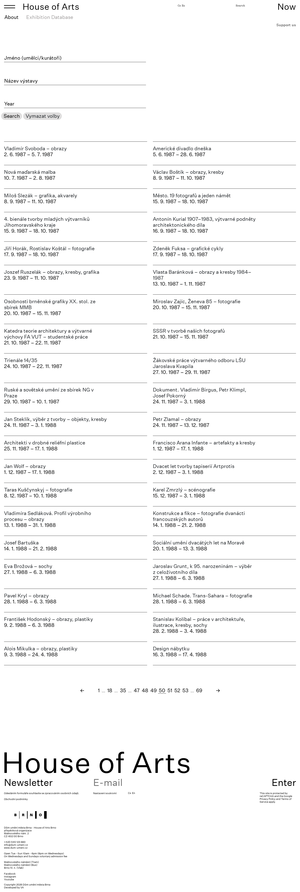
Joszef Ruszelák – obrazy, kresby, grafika (51, 272)
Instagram (10, 876)
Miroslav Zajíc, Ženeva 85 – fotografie (196, 301)
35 (123, 690)
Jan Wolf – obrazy (25, 466)
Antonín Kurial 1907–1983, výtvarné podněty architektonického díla (204, 222)
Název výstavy (21, 81)
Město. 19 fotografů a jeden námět (192, 195)
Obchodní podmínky (16, 799)
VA (22, 887)
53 (185, 690)
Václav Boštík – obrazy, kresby (188, 172)
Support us (286, 25)
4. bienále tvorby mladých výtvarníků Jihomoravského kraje (47, 222)
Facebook (9, 873)
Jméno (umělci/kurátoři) (33, 58)
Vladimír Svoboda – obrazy (35, 148)
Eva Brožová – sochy (28, 566)
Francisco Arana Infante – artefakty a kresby (204, 443)
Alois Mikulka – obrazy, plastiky (40, 649)
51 (169, 690)
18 (109, 690)
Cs (179, 5)
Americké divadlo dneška (182, 148)
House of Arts (51, 7)
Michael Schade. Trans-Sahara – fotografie (202, 596)
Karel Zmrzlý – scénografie (184, 490)
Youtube (9, 879)
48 (145, 690)
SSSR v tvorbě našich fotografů (189, 331)
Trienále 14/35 (20, 360)
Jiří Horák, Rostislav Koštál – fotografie (49, 248)
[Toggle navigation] (9, 6)
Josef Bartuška (21, 543)
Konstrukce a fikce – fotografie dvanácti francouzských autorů (199, 516)
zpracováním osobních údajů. (62, 793)
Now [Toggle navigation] (286, 7)
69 (199, 690)
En (183, 5)
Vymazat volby (43, 116)
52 (177, 690)
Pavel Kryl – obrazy (26, 596)
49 (153, 690)
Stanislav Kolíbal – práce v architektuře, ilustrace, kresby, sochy (199, 622)
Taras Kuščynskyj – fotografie (38, 490)
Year (9, 104)
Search (240, 5)
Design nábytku (171, 649)
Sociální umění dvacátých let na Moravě (198, 543)
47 (137, 690)
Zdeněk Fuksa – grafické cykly (188, 248)
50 (162, 690)
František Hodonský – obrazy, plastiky (48, 619)
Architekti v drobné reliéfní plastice (44, 443)
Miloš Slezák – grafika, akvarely (40, 195)
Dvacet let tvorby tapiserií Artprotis (193, 466)
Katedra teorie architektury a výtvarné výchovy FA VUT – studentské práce (48, 334)
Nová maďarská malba (29, 172)
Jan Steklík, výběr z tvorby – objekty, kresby (55, 419)
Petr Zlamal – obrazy (177, 419)
